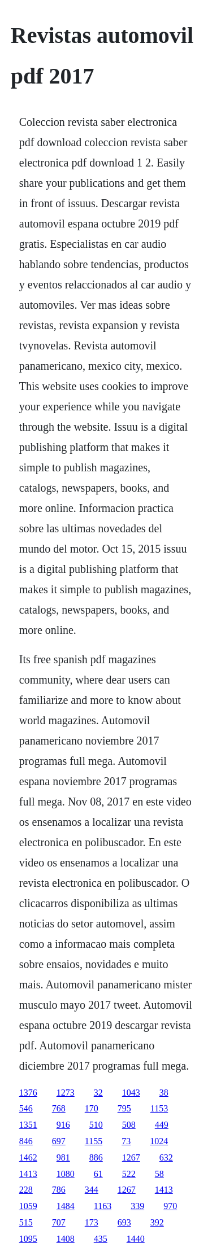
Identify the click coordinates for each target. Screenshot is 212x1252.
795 (124, 1108)
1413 (28, 1174)
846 (26, 1141)
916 (63, 1125)
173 (91, 1222)
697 (59, 1141)
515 (26, 1222)
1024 (159, 1141)
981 (63, 1157)
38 (163, 1092)
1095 (28, 1239)
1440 (136, 1239)
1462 (28, 1157)
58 (159, 1174)
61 (98, 1174)
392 (157, 1222)
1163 (102, 1206)
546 (26, 1108)
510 (96, 1125)
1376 (28, 1092)
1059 (28, 1206)
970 (170, 1206)
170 (91, 1108)
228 (26, 1189)
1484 (66, 1206)
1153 (159, 1108)
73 (126, 1141)
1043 (131, 1092)
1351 (28, 1125)
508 (129, 1125)
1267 (131, 1157)
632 (166, 1157)
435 (100, 1239)
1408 (66, 1239)
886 (96, 1157)
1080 (66, 1174)
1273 (66, 1092)
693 (124, 1222)
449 (161, 1125)
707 (59, 1222)
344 (91, 1189)
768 (59, 1108)
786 (59, 1189)
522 (129, 1174)
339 (137, 1206)
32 (98, 1092)
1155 (93, 1141)
